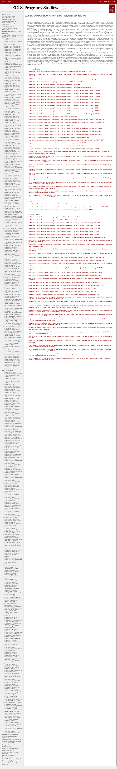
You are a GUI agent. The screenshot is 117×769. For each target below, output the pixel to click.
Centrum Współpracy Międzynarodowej (8, 756)
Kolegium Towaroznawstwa (10, 748)
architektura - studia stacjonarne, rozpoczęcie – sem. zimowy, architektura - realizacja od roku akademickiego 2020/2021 (13, 109)
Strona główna (6, 14)
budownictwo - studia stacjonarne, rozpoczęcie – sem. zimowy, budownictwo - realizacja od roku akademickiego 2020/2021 (13, 189)
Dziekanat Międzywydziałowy (11, 761)
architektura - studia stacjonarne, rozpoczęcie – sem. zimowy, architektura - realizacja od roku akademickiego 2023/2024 (13, 125)
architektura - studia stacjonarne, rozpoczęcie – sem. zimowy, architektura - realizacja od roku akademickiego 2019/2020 (13, 94)
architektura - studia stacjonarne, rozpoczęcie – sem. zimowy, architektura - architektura (13, 72)
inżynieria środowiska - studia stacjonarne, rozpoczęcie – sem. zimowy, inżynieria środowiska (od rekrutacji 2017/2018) (13, 231)
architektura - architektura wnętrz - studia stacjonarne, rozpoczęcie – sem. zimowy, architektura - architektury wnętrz (13, 58)
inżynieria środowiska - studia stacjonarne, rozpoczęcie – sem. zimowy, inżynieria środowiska (13, 224)
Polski (3, 1)
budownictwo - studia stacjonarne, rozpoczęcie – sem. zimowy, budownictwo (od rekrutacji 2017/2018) (13, 204)
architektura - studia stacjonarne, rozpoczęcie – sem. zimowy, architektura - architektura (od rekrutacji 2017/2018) (13, 78)
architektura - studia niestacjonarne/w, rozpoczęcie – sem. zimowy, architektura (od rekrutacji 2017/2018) (13, 42)
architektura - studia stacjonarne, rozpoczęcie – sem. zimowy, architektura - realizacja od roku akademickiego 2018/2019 (13, 86)
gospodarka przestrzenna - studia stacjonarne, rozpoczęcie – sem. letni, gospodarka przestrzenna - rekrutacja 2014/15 (12, 529)
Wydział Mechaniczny (8, 19)
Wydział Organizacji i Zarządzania (12, 739)
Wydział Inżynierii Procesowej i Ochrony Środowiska (11, 742)
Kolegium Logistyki (8, 750)
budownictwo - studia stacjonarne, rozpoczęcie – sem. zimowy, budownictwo (13, 175)
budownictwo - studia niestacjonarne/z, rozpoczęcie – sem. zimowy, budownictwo (13, 155)
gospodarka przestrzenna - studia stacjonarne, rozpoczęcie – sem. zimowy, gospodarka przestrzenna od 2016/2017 (13, 545)
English (9, 1)
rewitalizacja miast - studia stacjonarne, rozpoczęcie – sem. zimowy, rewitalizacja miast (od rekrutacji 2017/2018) (12, 365)
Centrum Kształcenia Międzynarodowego (8, 16)
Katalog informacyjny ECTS (107, 1)
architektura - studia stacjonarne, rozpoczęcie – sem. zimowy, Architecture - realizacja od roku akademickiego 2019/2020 (13, 387)
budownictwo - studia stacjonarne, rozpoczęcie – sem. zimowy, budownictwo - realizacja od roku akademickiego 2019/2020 (13, 181)
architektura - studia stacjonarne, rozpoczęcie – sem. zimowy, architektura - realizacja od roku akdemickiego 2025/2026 (13, 148)
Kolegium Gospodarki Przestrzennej (8, 745)
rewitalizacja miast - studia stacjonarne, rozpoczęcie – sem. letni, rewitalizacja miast (13, 351)
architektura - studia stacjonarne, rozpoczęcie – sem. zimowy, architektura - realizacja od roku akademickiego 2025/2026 (13, 141)
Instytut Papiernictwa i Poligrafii (11, 759)
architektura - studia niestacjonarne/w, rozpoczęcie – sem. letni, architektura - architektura (13, 374)
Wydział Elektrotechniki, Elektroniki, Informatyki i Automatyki (9, 23)
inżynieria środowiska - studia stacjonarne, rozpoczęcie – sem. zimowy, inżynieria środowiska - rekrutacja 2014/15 (13, 553)
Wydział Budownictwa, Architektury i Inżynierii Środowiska (12, 35)
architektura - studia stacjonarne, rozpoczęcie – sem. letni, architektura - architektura (12, 381)
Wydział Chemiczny (8, 26)
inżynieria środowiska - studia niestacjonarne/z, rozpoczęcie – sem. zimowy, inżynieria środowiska (13, 218)
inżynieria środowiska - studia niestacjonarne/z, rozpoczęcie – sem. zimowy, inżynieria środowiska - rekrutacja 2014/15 (13, 561)
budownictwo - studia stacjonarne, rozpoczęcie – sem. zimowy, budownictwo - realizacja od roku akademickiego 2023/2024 (13, 197)
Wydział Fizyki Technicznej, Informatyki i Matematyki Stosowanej (10, 736)
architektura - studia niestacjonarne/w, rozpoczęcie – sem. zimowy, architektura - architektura (13, 65)
